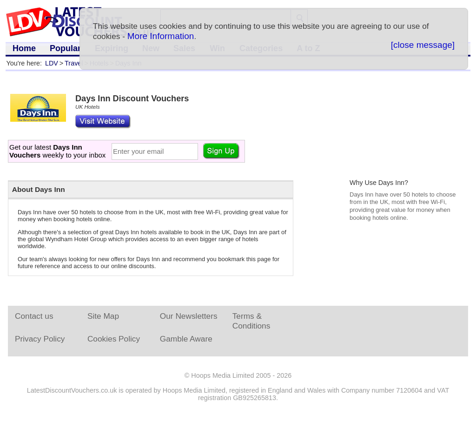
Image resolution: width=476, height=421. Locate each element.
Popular (65, 48)
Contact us (34, 316)
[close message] (423, 45)
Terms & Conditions (251, 320)
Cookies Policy (113, 338)
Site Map (103, 316)
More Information (160, 36)
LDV (51, 63)
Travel (74, 63)
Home (24, 48)
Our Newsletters (189, 316)
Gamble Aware (186, 338)
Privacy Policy (40, 338)
